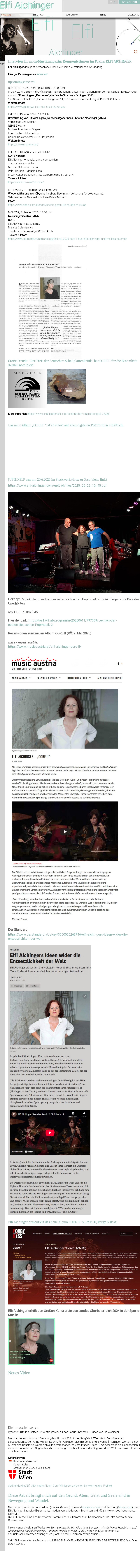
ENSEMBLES (38, 14)
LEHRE (103, 14)
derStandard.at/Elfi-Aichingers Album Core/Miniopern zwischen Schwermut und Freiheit (60, 1485)
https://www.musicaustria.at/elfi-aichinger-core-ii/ (44, 646)
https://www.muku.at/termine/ (26, 182)
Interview (41, 74)
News (2, 63)
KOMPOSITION (72, 14)
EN (115, 2)
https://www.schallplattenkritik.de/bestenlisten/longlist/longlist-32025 (68, 413)
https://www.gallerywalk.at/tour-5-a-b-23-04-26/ (36, 106)
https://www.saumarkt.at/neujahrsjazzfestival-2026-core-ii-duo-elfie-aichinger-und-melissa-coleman (67, 238)
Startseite (6, 14)
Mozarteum (125, 1507)
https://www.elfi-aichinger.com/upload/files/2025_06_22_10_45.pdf (57, 485)
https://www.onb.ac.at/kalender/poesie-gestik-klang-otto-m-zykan (47, 204)
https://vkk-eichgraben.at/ (23, 144)
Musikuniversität (91, 1507)
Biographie (133, 14)
